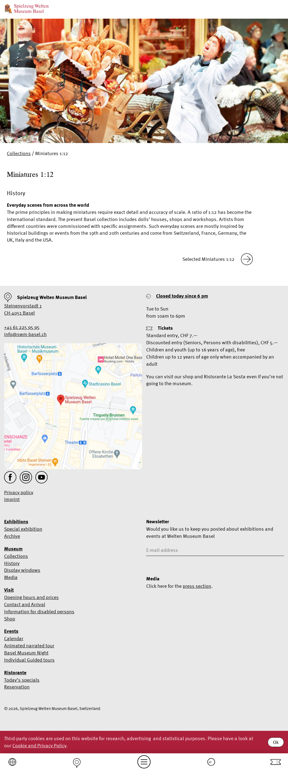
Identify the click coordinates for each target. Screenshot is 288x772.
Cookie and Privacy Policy (39, 745)
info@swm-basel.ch (25, 334)
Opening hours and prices (31, 597)
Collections (19, 153)
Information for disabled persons (39, 611)
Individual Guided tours (29, 660)
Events (11, 631)
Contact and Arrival (24, 604)
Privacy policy (18, 492)
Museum (13, 549)
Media (11, 577)
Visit (9, 590)
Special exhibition (23, 529)
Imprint (12, 499)
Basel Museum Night (26, 653)
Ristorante (15, 672)
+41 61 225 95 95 (21, 327)
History (11, 563)
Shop (9, 619)
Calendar (13, 638)
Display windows (22, 570)
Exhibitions (16, 521)
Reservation (17, 687)
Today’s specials (21, 680)
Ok (276, 742)
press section (197, 586)
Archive (12, 536)
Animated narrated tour (29, 645)
